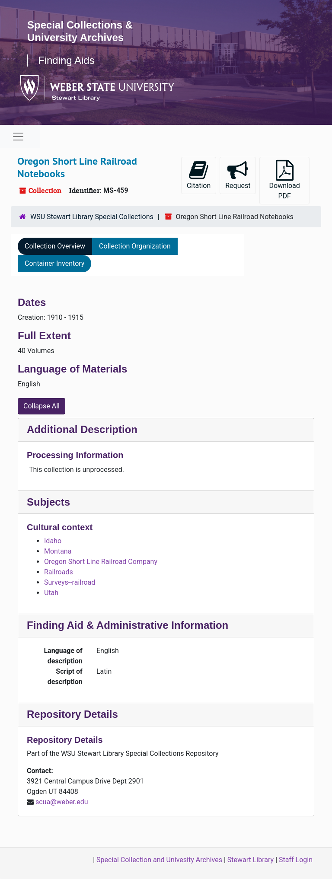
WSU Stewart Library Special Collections (91, 217)
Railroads (58, 572)
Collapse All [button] (41, 406)
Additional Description (82, 429)
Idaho (52, 541)
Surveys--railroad (69, 582)
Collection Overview (55, 246)
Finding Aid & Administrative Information (127, 625)
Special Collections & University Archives (80, 31)
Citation (199, 175)
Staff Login (296, 860)
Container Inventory (54, 263)
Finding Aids (66, 60)
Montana (57, 551)
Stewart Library (250, 860)
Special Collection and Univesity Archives (159, 860)
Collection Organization (135, 246)
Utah (51, 593)
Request (237, 175)
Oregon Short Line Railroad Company (100, 561)
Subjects (48, 502)
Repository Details (72, 714)
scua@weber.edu (61, 802)
